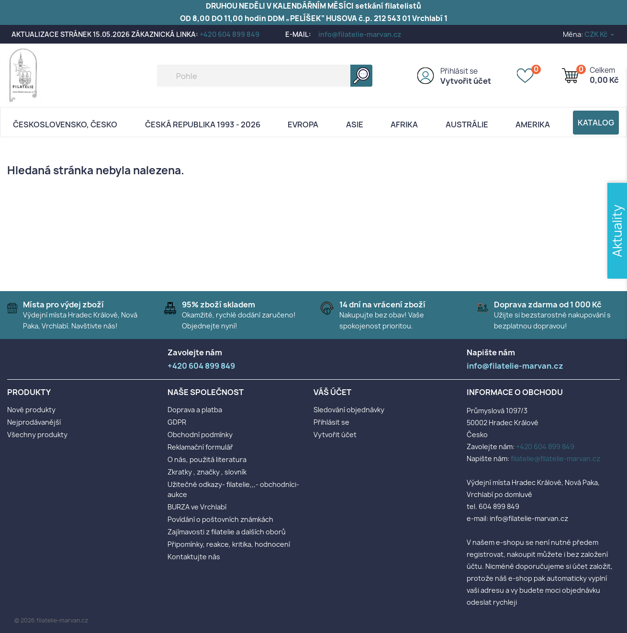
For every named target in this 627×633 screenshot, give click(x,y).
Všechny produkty (37, 434)
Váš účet (332, 392)
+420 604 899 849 (229, 34)
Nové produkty (31, 409)
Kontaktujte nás (194, 556)
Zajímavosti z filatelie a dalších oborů (227, 531)
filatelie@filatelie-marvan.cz (555, 458)
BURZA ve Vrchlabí (197, 506)
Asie (354, 124)
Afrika (404, 124)
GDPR (177, 422)
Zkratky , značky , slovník (207, 471)
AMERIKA (532, 124)
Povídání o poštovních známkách (220, 519)
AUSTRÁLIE (467, 124)
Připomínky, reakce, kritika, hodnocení (229, 544)
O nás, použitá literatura (207, 459)
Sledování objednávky (349, 409)
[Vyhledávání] (264, 76)
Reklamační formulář (200, 447)
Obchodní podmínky (200, 434)
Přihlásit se (459, 71)
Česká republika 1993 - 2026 (202, 124)
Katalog (596, 122)
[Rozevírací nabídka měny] (600, 34)
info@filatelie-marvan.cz (359, 34)
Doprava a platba (195, 409)
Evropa (303, 124)
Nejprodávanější (34, 422)
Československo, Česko (65, 124)
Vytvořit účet (465, 81)
